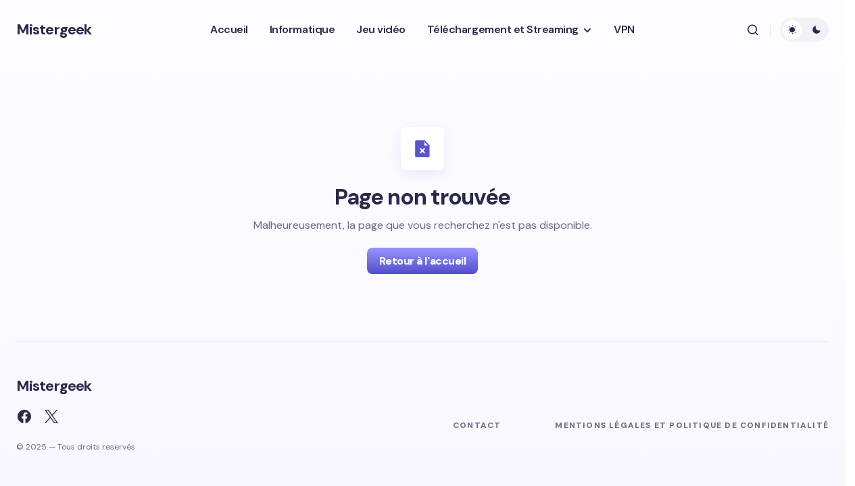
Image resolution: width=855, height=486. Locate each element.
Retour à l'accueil (422, 261)
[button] (753, 29)
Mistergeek (53, 29)
